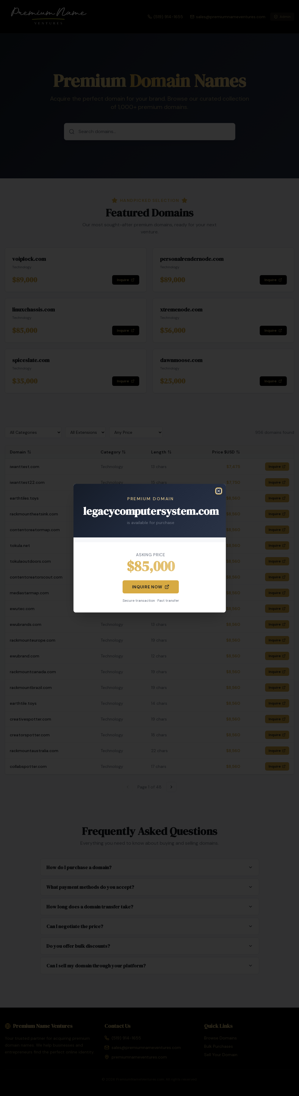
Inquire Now (151, 587)
